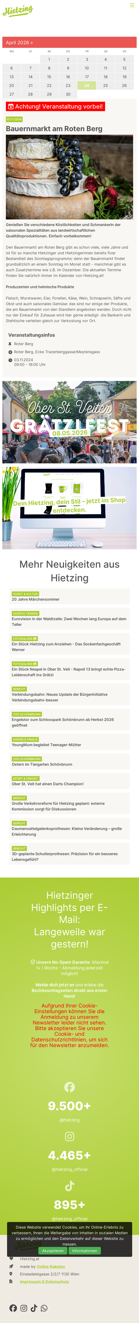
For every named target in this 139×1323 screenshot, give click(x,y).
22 (49, 85)
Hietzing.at (18, 11)
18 (106, 76)
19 (125, 76)
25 (105, 85)
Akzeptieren (53, 1250)
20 (11, 85)
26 (124, 85)
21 (31, 85)
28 (30, 94)
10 (87, 68)
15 (49, 76)
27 (11, 94)
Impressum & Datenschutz (44, 1281)
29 (49, 94)
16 (68, 76)
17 (87, 76)
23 (68, 85)
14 (31, 76)
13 (12, 76)
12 (125, 68)
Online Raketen (51, 1266)
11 (105, 68)
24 (86, 85)
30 (68, 94)
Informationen (84, 1250)
